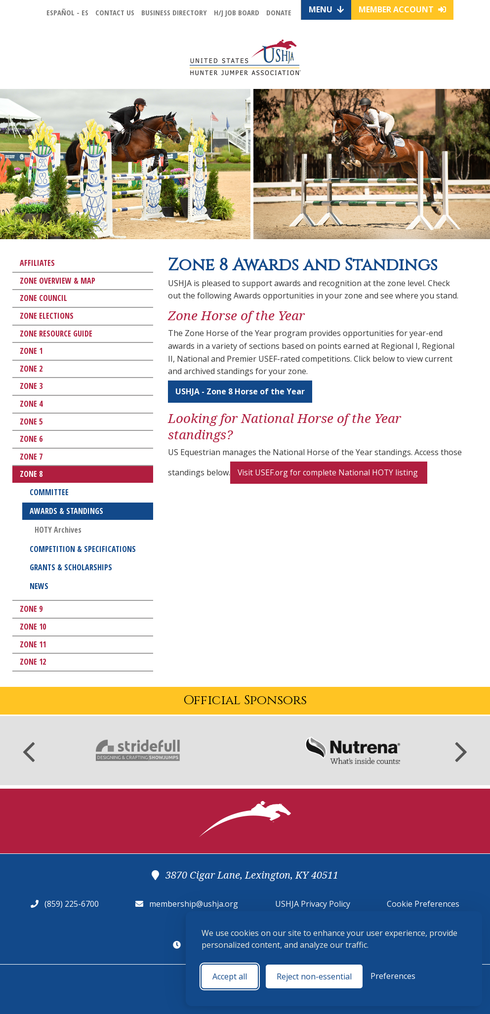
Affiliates (37, 262)
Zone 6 (31, 438)
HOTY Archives (58, 529)
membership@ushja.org (193, 903)
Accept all (229, 976)
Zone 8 (31, 473)
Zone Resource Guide (56, 333)
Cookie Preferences (423, 903)
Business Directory (174, 12)
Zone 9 (31, 608)
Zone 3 (31, 385)
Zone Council (43, 298)
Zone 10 (33, 626)
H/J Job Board (236, 12)
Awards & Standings (66, 511)
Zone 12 (33, 661)
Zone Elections (47, 315)
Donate (278, 12)
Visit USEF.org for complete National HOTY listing (330, 472)
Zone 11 (33, 644)
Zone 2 (31, 368)
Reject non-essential (314, 976)
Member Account (402, 9)
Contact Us (114, 12)
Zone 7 (31, 456)
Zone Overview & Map (57, 280)
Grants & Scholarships (71, 567)
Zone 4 (31, 403)
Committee (49, 492)
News (39, 586)
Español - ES (67, 12)
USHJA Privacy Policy (312, 903)
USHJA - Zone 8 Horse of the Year (240, 391)
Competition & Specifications (83, 549)
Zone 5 (31, 421)
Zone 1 (31, 350)
